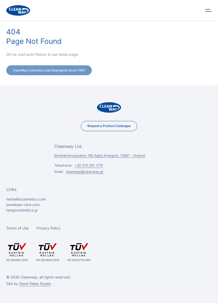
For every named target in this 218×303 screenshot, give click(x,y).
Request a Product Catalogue (109, 126)
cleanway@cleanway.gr (85, 171)
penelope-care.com (23, 204)
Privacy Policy (48, 228)
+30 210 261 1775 (89, 165)
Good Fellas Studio (35, 283)
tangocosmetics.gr (22, 210)
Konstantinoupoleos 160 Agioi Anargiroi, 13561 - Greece (99, 155)
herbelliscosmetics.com (26, 199)
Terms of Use (17, 228)
